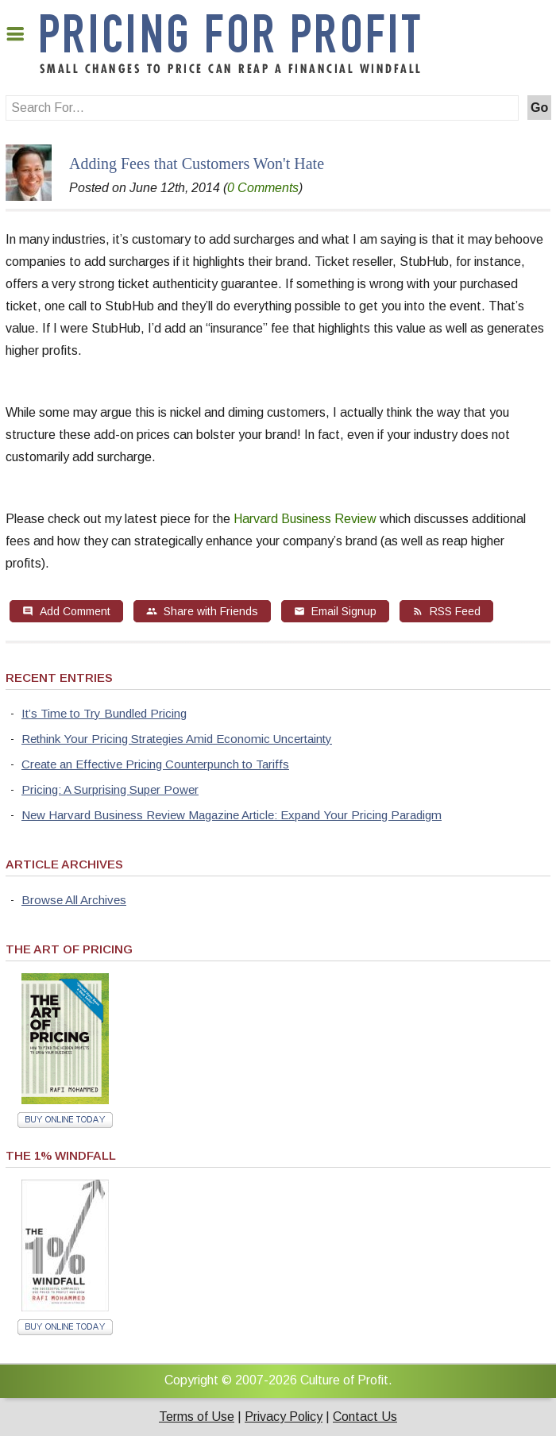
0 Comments (263, 187)
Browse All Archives (73, 900)
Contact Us (365, 1416)
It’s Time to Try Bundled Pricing (104, 713)
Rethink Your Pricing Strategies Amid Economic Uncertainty (176, 738)
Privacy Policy (283, 1416)
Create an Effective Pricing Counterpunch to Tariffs (155, 764)
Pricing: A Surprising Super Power (110, 789)
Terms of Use (196, 1416)
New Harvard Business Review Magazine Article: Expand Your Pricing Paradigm (231, 815)
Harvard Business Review (305, 519)
